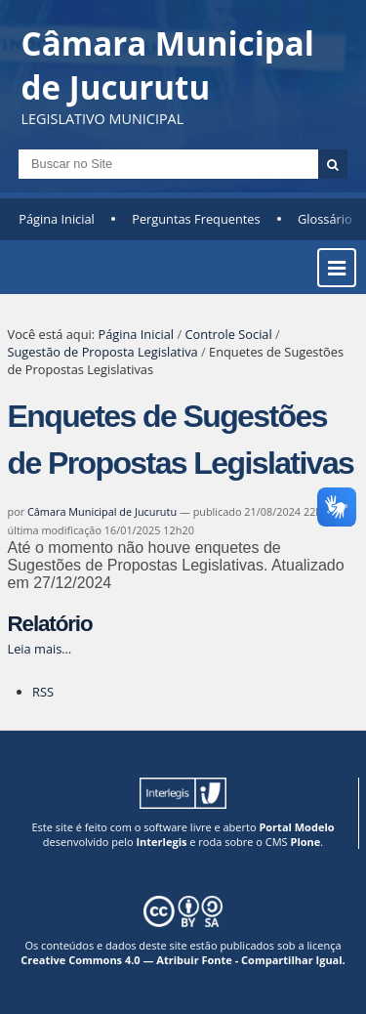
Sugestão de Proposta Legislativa (103, 351)
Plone (305, 841)
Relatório (50, 624)
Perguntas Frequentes (196, 219)
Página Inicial (57, 219)
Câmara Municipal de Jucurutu (102, 511)
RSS (43, 691)
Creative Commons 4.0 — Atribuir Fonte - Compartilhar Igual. (183, 959)
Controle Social (227, 334)
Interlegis (161, 841)
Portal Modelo (296, 827)
